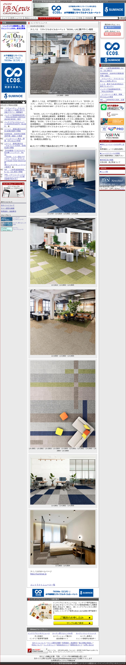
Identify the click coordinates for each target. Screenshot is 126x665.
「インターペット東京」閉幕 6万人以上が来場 (14, 140)
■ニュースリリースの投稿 (110, 153)
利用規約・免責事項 (8, 211)
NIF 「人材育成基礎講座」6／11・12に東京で (112, 69)
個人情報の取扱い (85, 643)
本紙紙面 (89, 18)
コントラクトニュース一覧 (42, 585)
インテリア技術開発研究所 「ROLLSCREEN (111, 90)
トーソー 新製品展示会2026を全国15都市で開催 (15, 130)
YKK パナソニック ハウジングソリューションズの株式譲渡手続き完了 (14, 177)
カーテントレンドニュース (86, 633)
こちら (122, 189)
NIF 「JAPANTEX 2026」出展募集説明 (112, 101)
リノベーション (69, 18)
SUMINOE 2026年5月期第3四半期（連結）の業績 (14, 135)
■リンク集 (104, 172)
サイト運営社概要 (7, 208)
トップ (4, 18)
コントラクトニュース (49, 18)
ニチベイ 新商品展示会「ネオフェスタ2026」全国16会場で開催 (15, 146)
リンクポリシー (49, 645)
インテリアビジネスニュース (39, 633)
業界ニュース (16, 18)
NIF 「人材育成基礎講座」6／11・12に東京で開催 (15, 171)
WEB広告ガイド (63, 645)
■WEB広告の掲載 (106, 160)
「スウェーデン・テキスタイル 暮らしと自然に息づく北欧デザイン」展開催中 (14, 110)
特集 (80, 18)
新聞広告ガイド (76, 645)
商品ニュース (31, 18)
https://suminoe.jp (38, 574)
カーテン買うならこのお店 (62, 633)
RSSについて (37, 645)
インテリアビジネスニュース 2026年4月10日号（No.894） (15, 124)
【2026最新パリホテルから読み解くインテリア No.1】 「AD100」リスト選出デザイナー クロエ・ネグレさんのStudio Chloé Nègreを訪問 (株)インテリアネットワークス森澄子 (15, 159)
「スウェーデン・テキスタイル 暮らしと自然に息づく (112, 80)
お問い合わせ (89, 645)
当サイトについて (7, 205)
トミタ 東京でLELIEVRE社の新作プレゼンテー (111, 85)
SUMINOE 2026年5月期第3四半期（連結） (112, 74)
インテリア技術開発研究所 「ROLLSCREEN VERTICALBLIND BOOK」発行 (15, 117)
